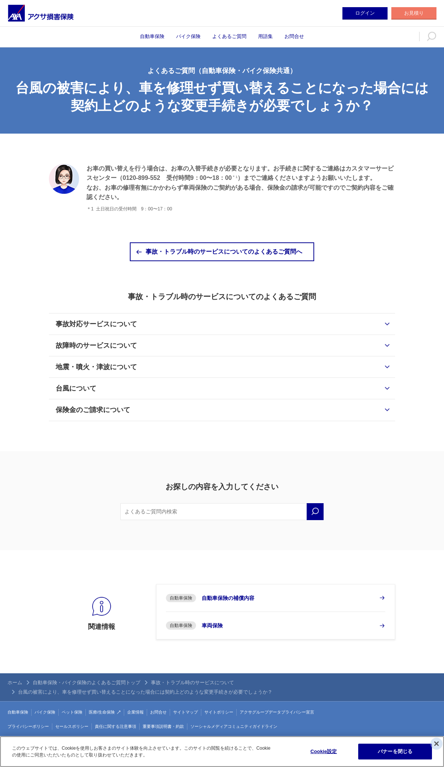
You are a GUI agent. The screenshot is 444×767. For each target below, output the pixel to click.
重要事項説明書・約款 (163, 726)
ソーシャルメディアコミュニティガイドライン (233, 726)
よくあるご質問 (229, 36)
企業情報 (135, 712)
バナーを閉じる (395, 751)
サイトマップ (185, 712)
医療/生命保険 (102, 712)
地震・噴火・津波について (96, 367)
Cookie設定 (323, 751)
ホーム (15, 682)
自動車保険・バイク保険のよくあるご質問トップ (86, 682)
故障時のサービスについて (96, 345)
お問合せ (294, 36)
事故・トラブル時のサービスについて (192, 682)
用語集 (265, 36)
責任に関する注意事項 (115, 726)
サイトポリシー (218, 712)
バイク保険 (188, 36)
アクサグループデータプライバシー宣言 (277, 712)
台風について (76, 388)
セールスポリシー (71, 726)
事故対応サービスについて (96, 324)
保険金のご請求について (93, 410)
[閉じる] (436, 744)
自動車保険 (152, 36)
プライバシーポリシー (28, 726)
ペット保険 (72, 712)
